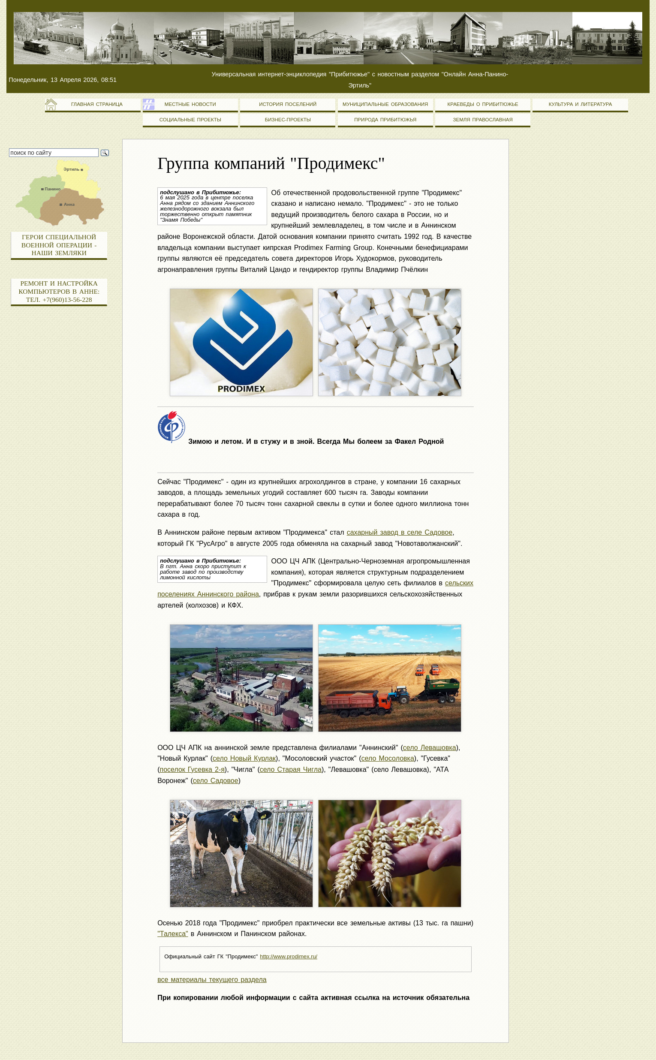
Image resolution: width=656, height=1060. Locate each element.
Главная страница (93, 104)
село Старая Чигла (291, 769)
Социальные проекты (190, 119)
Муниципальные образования (385, 104)
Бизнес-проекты (288, 119)
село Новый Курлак (244, 758)
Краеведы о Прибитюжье (483, 104)
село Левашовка (429, 747)
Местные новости (190, 104)
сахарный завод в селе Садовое (400, 532)
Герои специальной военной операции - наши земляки (59, 244)
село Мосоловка (387, 758)
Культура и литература (580, 104)
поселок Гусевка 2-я (191, 769)
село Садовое (215, 780)
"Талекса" (172, 933)
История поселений (287, 104)
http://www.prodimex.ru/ (288, 956)
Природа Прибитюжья (385, 119)
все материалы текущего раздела (212, 979)
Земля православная (483, 119)
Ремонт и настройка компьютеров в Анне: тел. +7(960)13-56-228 (58, 291)
